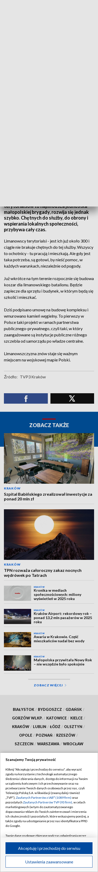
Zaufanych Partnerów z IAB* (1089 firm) (43, 798)
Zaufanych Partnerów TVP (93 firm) (47, 802)
